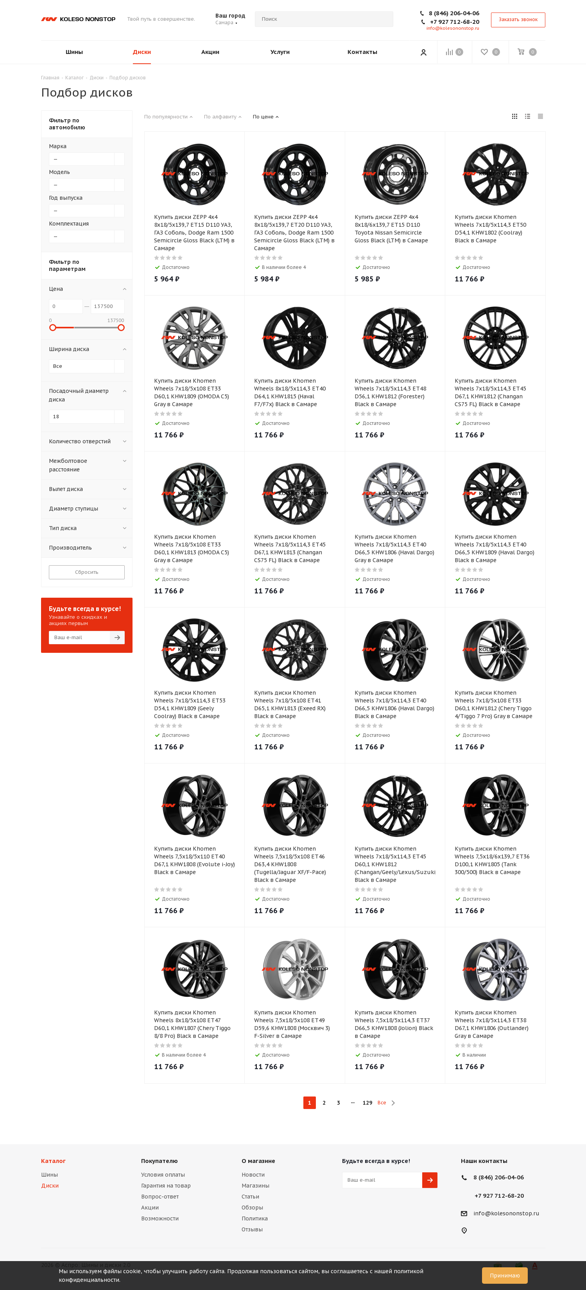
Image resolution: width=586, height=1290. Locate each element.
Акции (150, 1207)
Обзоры (252, 1207)
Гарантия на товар (166, 1185)
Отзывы (252, 1229)
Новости (253, 1174)
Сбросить (87, 572)
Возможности (160, 1218)
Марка (57, 146)
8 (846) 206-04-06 (454, 13)
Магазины (255, 1185)
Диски (50, 1185)
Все (382, 1102)
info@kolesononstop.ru (453, 28)
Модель (59, 172)
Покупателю (159, 1161)
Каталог (53, 1161)
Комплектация (69, 223)
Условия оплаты (163, 1174)
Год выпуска (65, 197)
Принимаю (505, 1275)
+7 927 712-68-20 (454, 21)
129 (367, 1102)
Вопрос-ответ (160, 1196)
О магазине (258, 1161)
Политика (255, 1218)
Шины (49, 1174)
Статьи (250, 1196)
